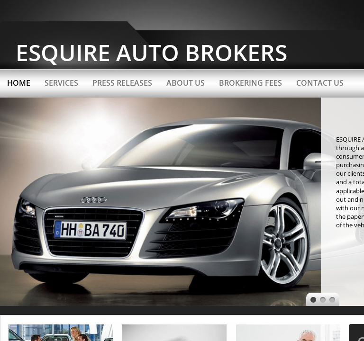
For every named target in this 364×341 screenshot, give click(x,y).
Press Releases (122, 83)
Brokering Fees (250, 83)
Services (61, 83)
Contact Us (320, 83)
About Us (185, 83)
